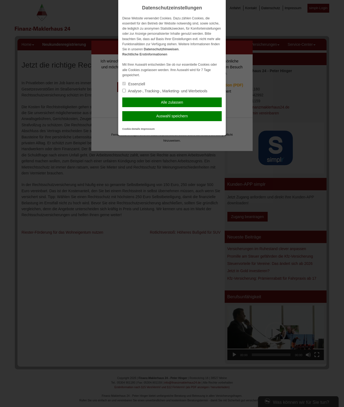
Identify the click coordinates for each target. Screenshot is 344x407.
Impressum (148, 128)
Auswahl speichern (172, 116)
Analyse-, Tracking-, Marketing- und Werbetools (164, 91)
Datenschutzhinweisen (161, 49)
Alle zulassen (172, 102)
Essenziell (133, 84)
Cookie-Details (131, 128)
